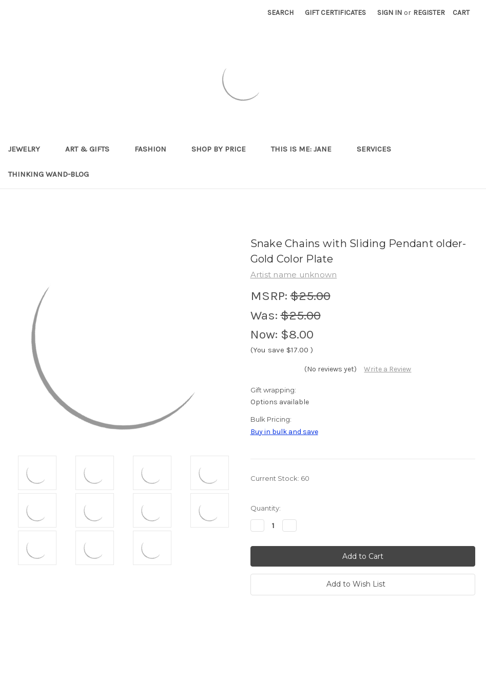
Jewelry (28, 149)
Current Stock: (279, 478)
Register (429, 12)
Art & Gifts (91, 149)
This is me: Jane (305, 149)
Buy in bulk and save (284, 431)
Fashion (154, 149)
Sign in (389, 12)
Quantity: (265, 508)
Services (378, 149)
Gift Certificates (335, 12)
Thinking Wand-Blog (48, 174)
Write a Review (387, 369)
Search (280, 12)
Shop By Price (223, 149)
